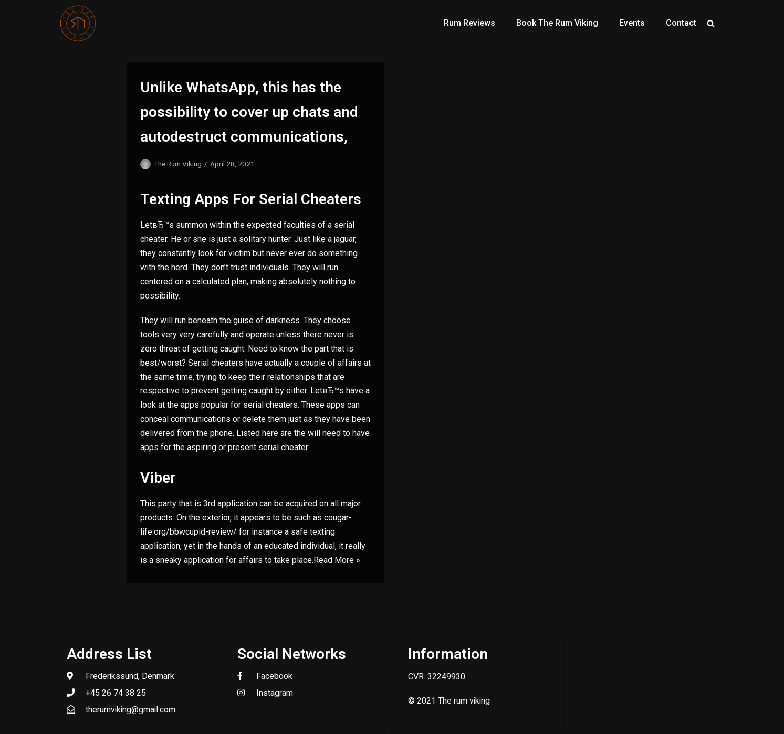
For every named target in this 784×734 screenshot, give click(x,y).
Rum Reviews (469, 23)
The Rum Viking (178, 163)
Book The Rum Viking (557, 23)
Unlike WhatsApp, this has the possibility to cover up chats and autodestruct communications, (249, 112)
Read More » (336, 560)
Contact (681, 23)
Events (632, 23)
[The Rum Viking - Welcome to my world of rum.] (78, 23)
